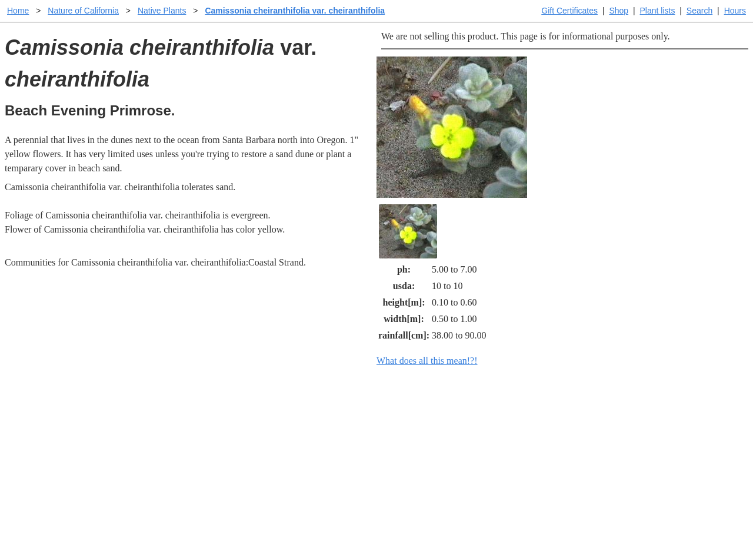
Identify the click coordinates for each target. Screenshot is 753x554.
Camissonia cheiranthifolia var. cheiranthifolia (295, 10)
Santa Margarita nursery (574, 437)
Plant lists (657, 10)
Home (18, 10)
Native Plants (162, 10)
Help (388, 418)
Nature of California (83, 10)
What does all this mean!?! (427, 361)
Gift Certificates (569, 10)
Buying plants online (418, 437)
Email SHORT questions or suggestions (305, 516)
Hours (735, 10)
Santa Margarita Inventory (579, 418)
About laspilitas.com (568, 455)
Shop (618, 10)
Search (699, 10)
